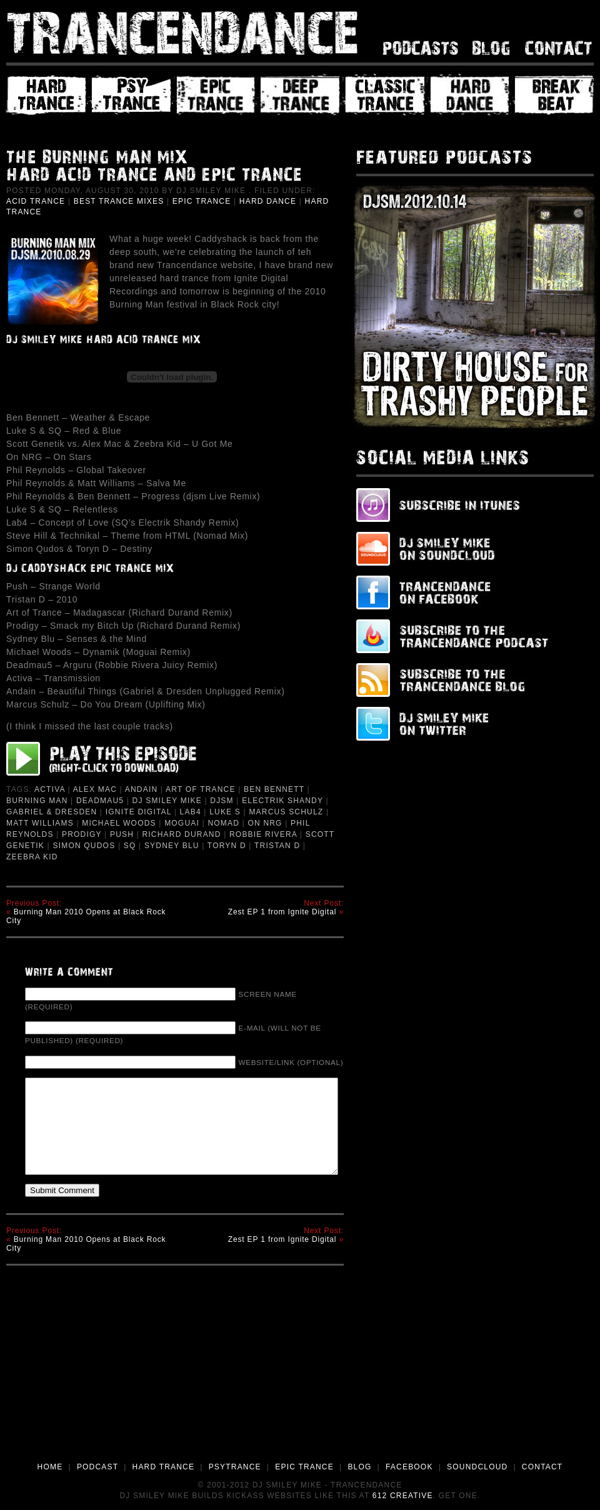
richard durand (181, 834)
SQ (130, 845)
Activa (49, 789)
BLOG (359, 1466)
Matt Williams (40, 823)
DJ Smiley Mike (167, 800)
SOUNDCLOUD (477, 1466)
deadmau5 (100, 800)
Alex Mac (95, 789)
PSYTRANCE (235, 1466)
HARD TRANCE (163, 1466)
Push (122, 834)
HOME (50, 1466)
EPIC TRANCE (304, 1466)
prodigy (82, 834)
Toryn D (227, 845)
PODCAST (97, 1466)
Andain (141, 789)
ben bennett (274, 789)
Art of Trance (201, 789)
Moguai (181, 823)
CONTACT (542, 1466)
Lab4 (190, 812)
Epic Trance (201, 201)
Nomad (223, 823)
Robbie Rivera (263, 834)
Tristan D (277, 845)
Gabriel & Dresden (51, 812)
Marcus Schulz (286, 812)
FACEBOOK (409, 1466)
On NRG (265, 823)
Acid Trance (35, 201)
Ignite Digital (138, 812)
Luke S (225, 812)
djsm (221, 800)
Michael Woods (119, 823)
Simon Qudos (83, 845)
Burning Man (37, 800)
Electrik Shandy (282, 800)
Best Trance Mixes (119, 201)
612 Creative (402, 1495)
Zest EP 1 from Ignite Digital (282, 912)
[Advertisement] (300, 1366)
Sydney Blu (171, 845)
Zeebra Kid (32, 856)
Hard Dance (267, 201)
